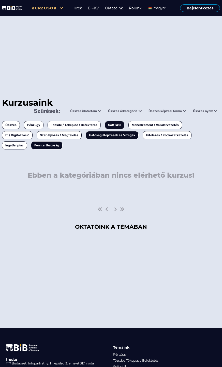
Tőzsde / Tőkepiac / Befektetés (74, 125)
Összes (11, 125)
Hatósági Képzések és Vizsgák (112, 135)
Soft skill (114, 125)
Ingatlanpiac (14, 145)
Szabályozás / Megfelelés (59, 135)
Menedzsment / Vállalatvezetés (155, 125)
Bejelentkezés (200, 8)
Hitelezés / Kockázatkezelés (167, 135)
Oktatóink (114, 8)
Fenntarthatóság (46, 145)
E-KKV (93, 8)
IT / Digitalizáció (17, 135)
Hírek (77, 8)
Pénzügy (33, 125)
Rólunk (135, 8)
